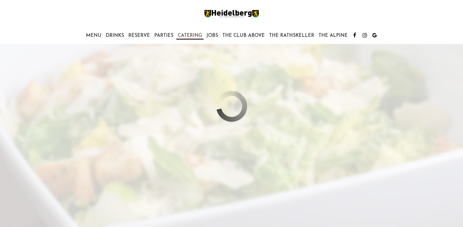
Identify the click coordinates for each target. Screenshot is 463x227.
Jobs (212, 35)
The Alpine (333, 35)
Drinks (115, 35)
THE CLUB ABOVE (243, 35)
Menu (93, 35)
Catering (190, 35)
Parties (164, 35)
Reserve (139, 35)
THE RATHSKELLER (291, 35)
